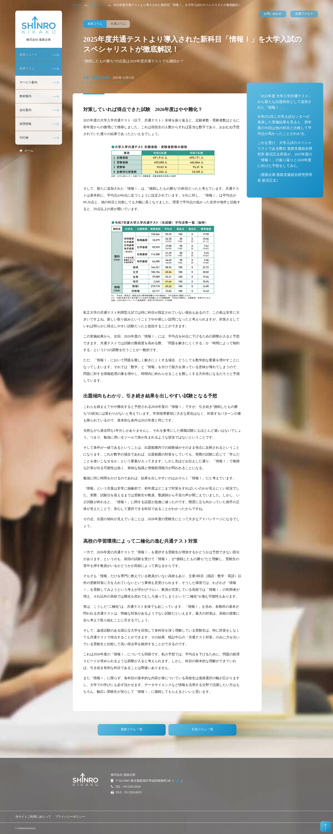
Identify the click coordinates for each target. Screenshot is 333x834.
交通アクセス (304, 13)
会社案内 (25, 110)
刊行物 (24, 137)
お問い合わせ (272, 13)
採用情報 (25, 123)
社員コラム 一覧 (202, 729)
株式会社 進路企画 (38, 39)
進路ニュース (28, 54)
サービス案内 (28, 82)
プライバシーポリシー (70, 816)
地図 (177, 780)
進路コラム (97, 5)
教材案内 (25, 96)
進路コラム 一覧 (132, 729)
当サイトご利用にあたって (33, 816)
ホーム (77, 5)
